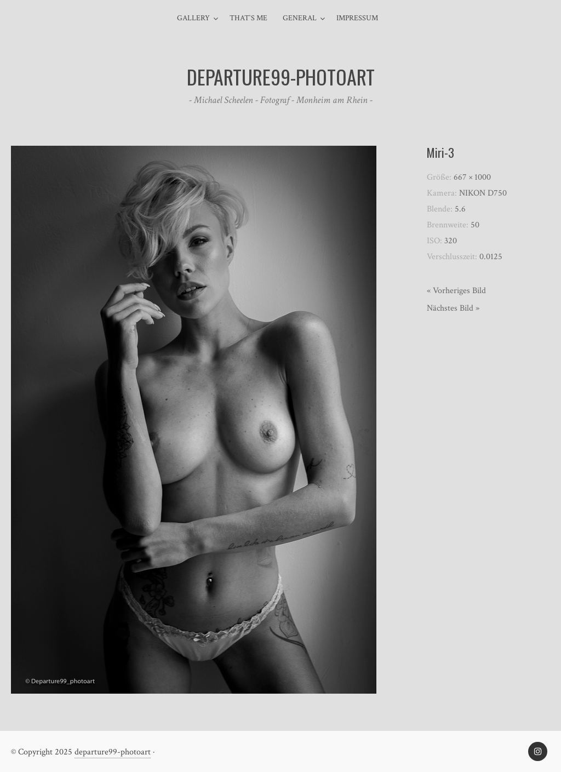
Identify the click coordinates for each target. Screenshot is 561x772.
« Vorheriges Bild (456, 290)
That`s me (248, 18)
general (300, 18)
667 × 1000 (472, 177)
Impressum (357, 18)
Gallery (193, 18)
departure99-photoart (113, 752)
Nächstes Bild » (453, 308)
